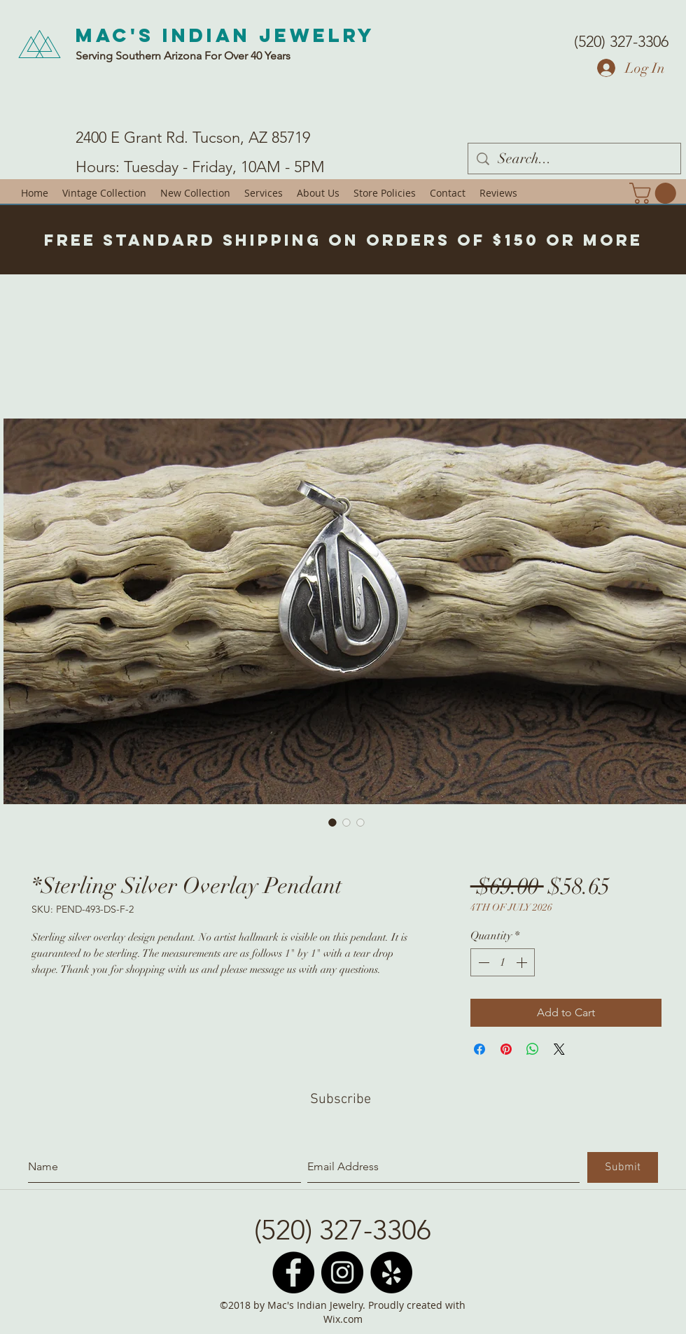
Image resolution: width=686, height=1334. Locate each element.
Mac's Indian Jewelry (225, 35)
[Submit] (622, 1167)
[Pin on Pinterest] (506, 1049)
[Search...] (574, 158)
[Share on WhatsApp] (532, 1049)
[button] (655, 193)
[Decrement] (482, 962)
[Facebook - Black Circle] (293, 1272)
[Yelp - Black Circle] (391, 1272)
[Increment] (523, 962)
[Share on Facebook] (479, 1049)
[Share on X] (559, 1049)
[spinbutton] (502, 962)
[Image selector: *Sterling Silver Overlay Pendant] (333, 822)
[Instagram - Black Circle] (342, 1272)
